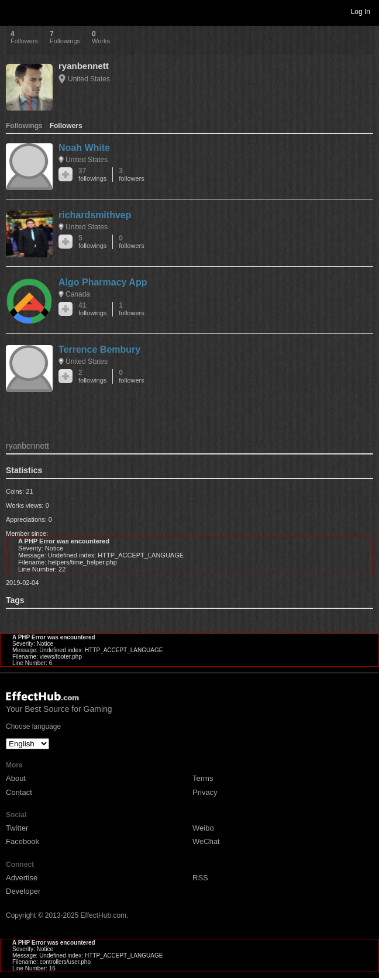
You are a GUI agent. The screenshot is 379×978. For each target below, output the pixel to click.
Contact (19, 792)
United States (89, 79)
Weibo (203, 828)
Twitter (17, 828)
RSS (200, 877)
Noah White (84, 148)
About (16, 778)
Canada (78, 294)
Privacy (205, 792)
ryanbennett (83, 66)
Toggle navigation (14, 11)
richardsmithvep (94, 215)
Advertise (21, 877)
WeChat (206, 841)
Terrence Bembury (99, 349)
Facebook (22, 841)
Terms (202, 778)
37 (92, 174)
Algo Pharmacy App (102, 282)
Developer (23, 891)
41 (92, 309)
